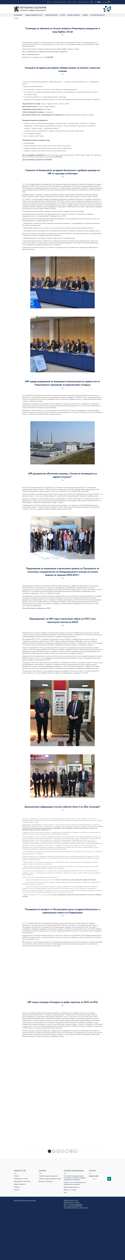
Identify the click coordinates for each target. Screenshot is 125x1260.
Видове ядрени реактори (71, 1187)
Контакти (49, 2)
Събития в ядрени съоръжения (48, 1176)
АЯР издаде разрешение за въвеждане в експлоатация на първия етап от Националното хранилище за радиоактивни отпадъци (62, 383)
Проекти (16, 1190)
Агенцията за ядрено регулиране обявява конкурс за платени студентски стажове (62, 69)
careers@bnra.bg (57, 157)
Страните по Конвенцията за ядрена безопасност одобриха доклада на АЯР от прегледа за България (62, 172)
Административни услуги (34, 15)
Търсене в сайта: (94, 1176)
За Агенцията (18, 15)
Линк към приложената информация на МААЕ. (36, 608)
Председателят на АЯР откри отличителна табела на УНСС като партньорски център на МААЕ (62, 620)
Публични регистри (51, 15)
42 (71, 1151)
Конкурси (17, 1187)
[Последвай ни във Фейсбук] (95, 2)
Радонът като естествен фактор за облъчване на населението (75, 1183)
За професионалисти (97, 15)
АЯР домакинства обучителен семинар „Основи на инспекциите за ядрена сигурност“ (62, 475)
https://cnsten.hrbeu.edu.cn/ (30, 54)
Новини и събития (74, 15)
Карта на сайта (72, 2)
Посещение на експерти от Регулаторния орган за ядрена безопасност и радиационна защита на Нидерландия (62, 911)
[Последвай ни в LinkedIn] (99, 2)
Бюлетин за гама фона (60, 2)
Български (106, 2)
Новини (16, 1176)
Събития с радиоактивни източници (50, 1179)
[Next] (75, 1151)
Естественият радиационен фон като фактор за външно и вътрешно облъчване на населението (75, 1178)
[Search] (91, 2)
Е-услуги (62, 15)
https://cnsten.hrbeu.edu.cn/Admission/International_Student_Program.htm (44, 52)
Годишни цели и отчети (21, 1179)
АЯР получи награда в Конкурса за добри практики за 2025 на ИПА (62, 1002)
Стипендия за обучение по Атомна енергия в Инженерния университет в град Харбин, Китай (62, 30)
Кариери (85, 15)
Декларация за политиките (22, 1181)
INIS (65, 1193)
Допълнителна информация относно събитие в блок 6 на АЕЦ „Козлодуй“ (62, 806)
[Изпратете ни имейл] (97, 2)
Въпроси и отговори (83, 2)
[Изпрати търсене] (109, 1179)
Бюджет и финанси (20, 1184)
